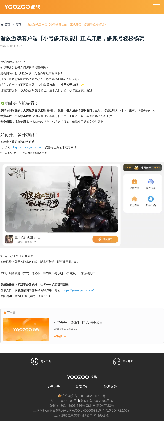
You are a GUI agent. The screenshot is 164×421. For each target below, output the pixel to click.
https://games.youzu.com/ (27, 147)
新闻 (19, 24)
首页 (5, 24)
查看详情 (60, 336)
